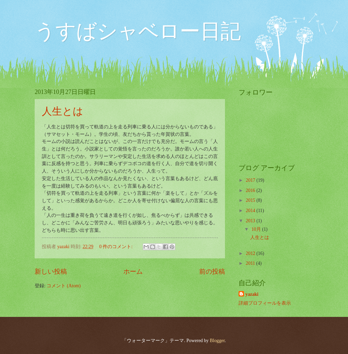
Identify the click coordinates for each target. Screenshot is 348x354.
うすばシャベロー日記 (138, 31)
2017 (251, 180)
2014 (251, 210)
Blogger (217, 340)
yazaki (251, 294)
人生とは (62, 111)
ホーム (133, 271)
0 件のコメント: (116, 246)
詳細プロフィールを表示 (265, 303)
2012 (251, 253)
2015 (251, 200)
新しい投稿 (51, 271)
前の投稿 (212, 271)
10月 (256, 229)
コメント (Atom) (64, 285)
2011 (251, 263)
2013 (251, 220)
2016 (251, 190)
